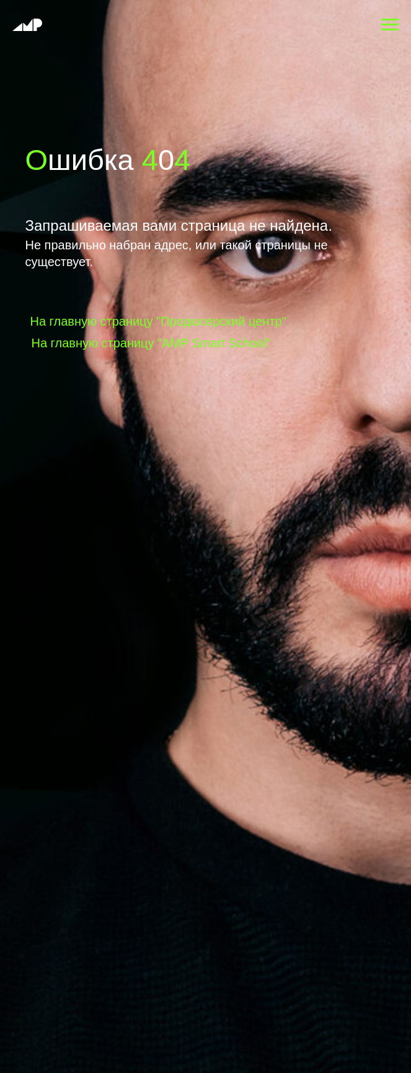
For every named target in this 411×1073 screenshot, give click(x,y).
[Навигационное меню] (390, 25)
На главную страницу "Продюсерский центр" (158, 321)
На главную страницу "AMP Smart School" (151, 343)
